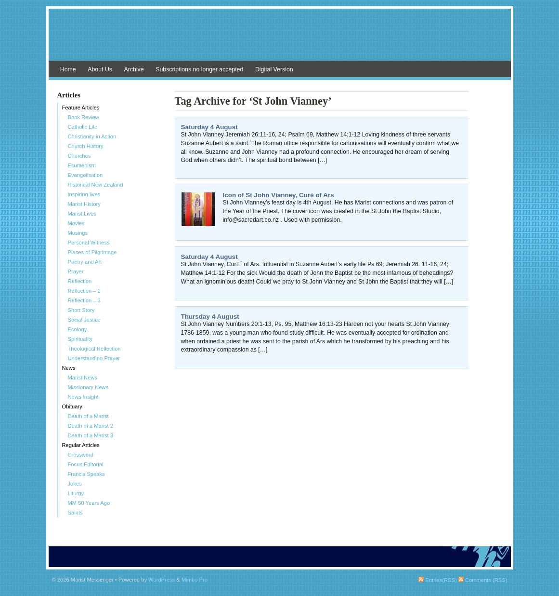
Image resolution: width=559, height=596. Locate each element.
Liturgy (76, 493)
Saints (75, 512)
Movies (76, 223)
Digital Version (274, 69)
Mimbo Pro (195, 579)
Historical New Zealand (95, 185)
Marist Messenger (280, 39)
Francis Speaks (86, 474)
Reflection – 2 (84, 291)
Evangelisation (85, 175)
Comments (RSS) (482, 580)
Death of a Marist (88, 416)
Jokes (75, 484)
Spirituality (80, 339)
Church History (86, 146)
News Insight (83, 397)
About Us (100, 69)
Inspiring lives (84, 194)
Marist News (83, 377)
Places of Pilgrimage (92, 252)
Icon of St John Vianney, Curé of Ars (278, 195)
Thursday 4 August (210, 316)
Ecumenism (82, 165)
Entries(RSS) (437, 580)
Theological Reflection (94, 349)
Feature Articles (81, 107)
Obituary (72, 406)
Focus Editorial (86, 464)
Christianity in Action (92, 136)
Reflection (80, 281)
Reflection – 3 (84, 300)
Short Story (81, 310)
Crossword (80, 455)
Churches (79, 156)
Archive (134, 69)
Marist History (84, 204)
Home (68, 69)
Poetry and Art (85, 262)
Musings (78, 233)
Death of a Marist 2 (91, 426)
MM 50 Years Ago (89, 503)
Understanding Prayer (94, 358)
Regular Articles (81, 445)
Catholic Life (83, 127)
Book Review (83, 117)
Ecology (77, 329)
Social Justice (84, 320)
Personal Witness (89, 242)
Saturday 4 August (209, 127)
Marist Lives (82, 214)
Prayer (76, 271)
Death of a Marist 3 (91, 435)
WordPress (161, 579)
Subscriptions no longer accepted (199, 69)
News (69, 368)
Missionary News (88, 387)
